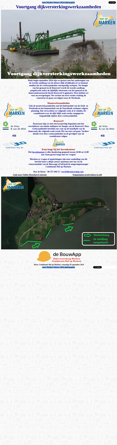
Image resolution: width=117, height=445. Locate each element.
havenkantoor (38, 152)
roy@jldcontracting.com (72, 171)
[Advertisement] (21, 290)
